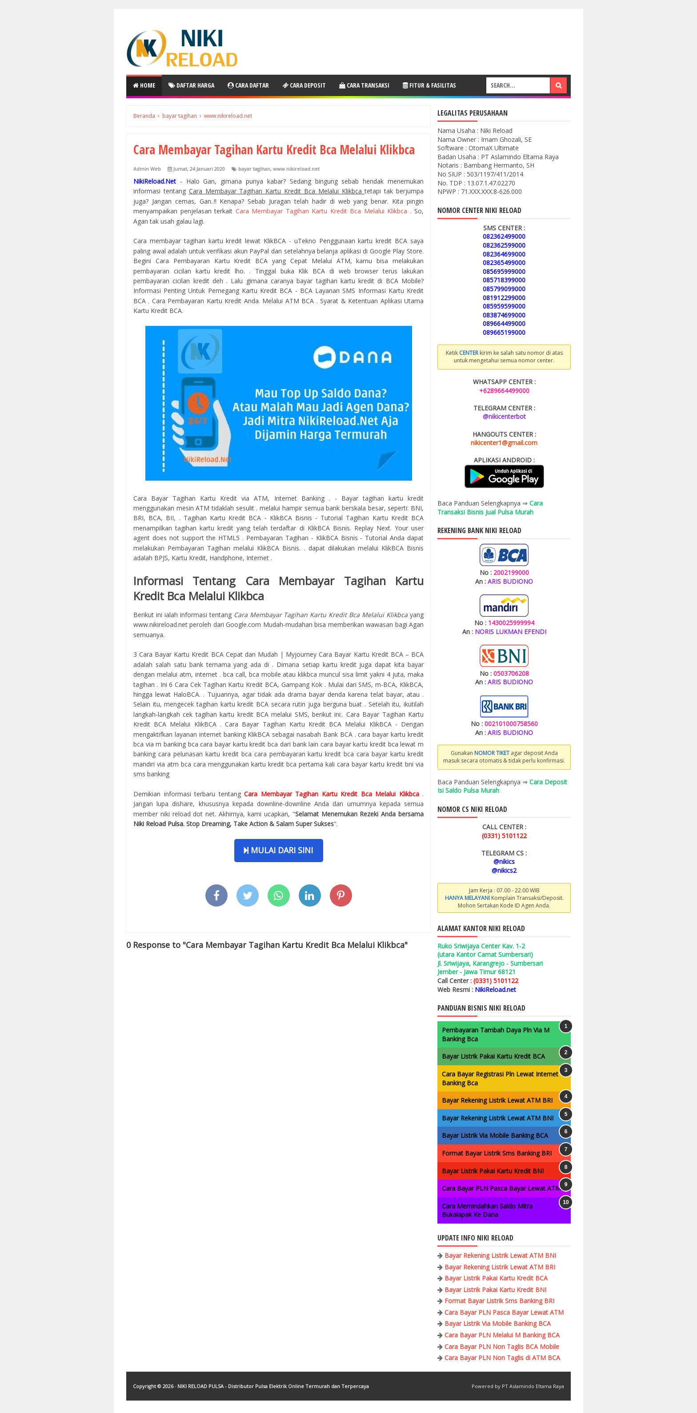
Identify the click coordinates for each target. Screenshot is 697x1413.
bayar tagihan (254, 168)
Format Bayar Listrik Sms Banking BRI (497, 1153)
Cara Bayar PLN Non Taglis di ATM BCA (502, 1357)
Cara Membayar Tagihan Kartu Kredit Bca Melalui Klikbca (323, 211)
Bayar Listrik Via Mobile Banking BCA (495, 1135)
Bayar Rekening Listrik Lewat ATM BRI (497, 1100)
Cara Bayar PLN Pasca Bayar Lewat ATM (501, 1188)
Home (144, 85)
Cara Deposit (304, 85)
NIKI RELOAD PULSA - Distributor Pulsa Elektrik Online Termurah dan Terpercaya (273, 1386)
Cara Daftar (248, 85)
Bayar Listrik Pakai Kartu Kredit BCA (493, 1056)
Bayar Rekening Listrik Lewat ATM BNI (497, 1118)
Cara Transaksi (364, 85)
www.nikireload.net (296, 168)
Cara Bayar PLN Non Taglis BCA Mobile (502, 1346)
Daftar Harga (191, 85)
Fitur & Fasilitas (429, 85)
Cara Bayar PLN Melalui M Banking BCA (502, 1335)
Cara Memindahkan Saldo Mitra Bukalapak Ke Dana (487, 1210)
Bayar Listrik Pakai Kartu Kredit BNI (493, 1171)
